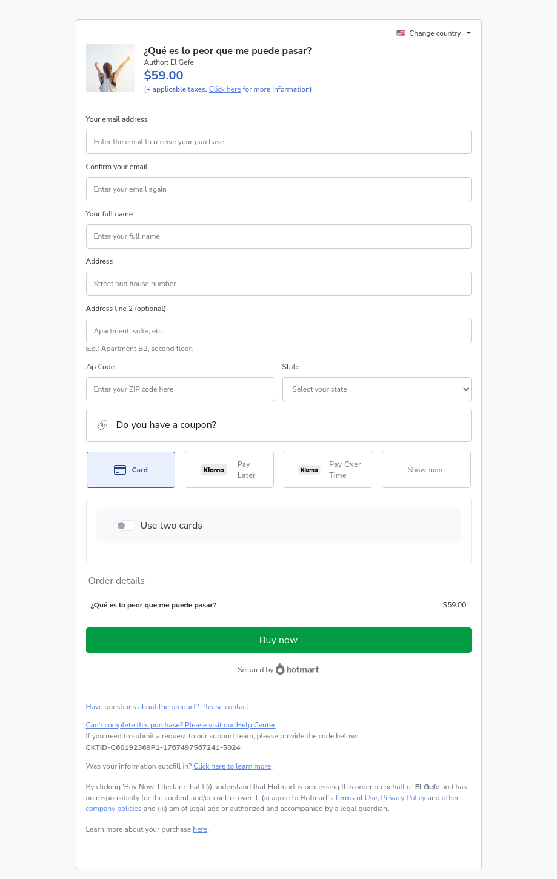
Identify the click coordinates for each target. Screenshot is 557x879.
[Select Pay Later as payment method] (229, 469)
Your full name (109, 214)
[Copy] (163, 747)
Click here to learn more (232, 766)
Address (99, 261)
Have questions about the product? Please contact (167, 707)
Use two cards (172, 525)
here (200, 829)
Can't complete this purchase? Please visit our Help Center (181, 725)
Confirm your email (117, 167)
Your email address (117, 119)
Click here (225, 89)
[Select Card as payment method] (131, 469)
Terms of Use (355, 798)
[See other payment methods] (426, 469)
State (290, 367)
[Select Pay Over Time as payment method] (328, 469)
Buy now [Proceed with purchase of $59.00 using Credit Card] (278, 640)
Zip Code (100, 367)
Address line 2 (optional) (126, 308)
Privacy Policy (403, 798)
